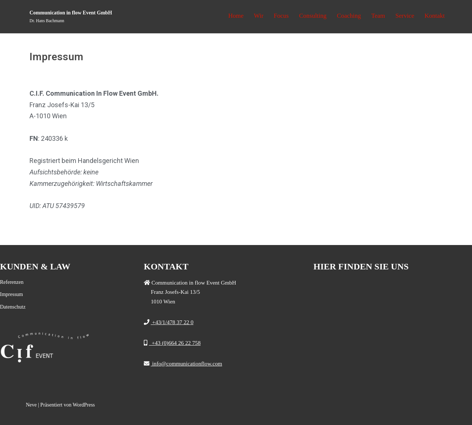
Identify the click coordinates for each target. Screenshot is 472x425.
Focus (281, 15)
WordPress (84, 405)
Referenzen (12, 282)
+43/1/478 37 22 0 (172, 322)
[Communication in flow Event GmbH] (71, 16)
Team (378, 15)
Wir (259, 15)
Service (404, 15)
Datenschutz (12, 307)
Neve (31, 405)
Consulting (313, 15)
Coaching (349, 15)
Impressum (11, 294)
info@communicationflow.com (186, 363)
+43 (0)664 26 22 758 (175, 343)
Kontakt (434, 15)
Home (236, 15)
